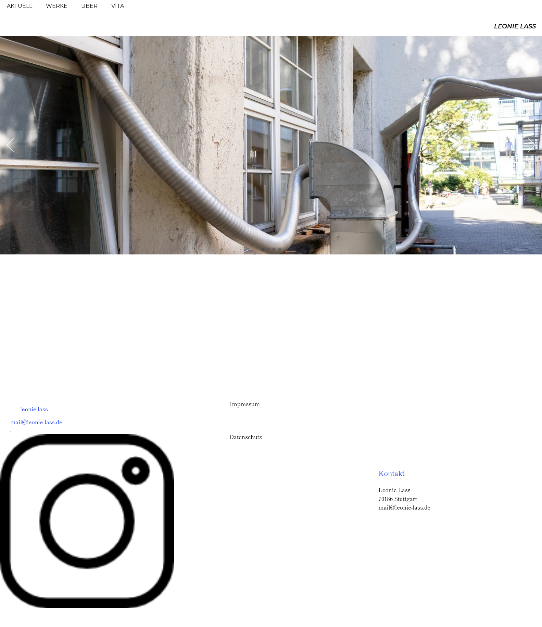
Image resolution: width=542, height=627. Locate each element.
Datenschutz (246, 436)
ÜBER (89, 6)
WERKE (56, 6)
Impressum (245, 404)
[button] (10, 145)
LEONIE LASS (515, 26)
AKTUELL (19, 6)
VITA (117, 6)
